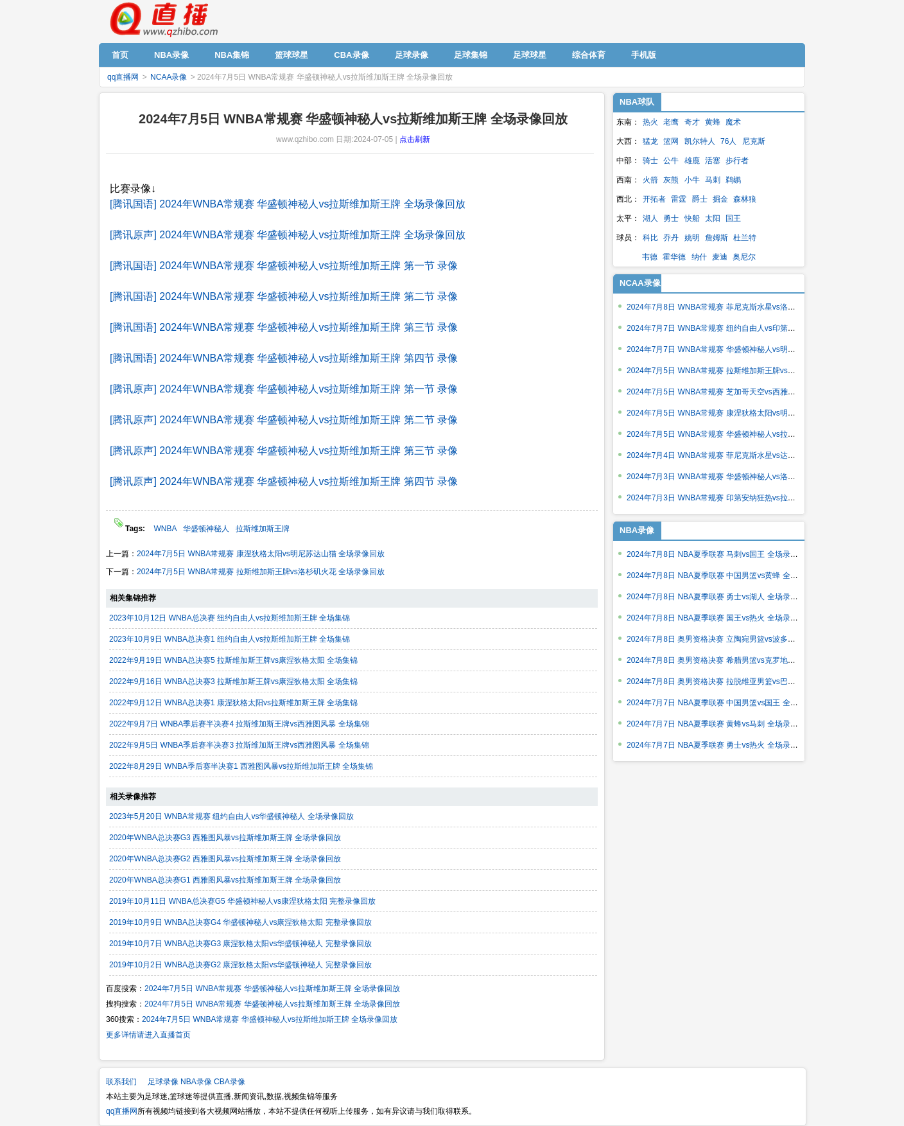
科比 (650, 237)
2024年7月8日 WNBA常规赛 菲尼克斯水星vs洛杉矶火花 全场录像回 (743, 307)
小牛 (692, 179)
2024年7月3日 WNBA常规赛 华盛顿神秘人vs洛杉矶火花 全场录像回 (743, 476)
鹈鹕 (733, 179)
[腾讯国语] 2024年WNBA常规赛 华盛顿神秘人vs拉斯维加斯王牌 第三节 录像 (284, 327)
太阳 (712, 218)
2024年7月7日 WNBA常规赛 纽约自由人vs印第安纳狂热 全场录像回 (743, 328)
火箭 (650, 179)
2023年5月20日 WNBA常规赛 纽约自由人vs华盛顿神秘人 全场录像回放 (231, 816)
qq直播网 (163, 20)
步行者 (737, 160)
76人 (728, 141)
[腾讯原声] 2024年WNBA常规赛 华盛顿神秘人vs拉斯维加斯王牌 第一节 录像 (284, 388)
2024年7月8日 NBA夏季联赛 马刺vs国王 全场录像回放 (720, 554)
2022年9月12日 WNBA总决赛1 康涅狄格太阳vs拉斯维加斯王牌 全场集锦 (233, 702)
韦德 (649, 256)
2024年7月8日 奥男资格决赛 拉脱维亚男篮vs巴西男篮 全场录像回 (739, 681)
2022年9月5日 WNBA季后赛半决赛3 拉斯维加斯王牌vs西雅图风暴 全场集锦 (239, 745)
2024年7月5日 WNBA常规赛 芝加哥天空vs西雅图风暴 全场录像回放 (743, 391)
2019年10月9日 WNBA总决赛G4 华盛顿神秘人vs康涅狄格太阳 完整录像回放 (240, 922)
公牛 (671, 160)
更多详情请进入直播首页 (148, 1034)
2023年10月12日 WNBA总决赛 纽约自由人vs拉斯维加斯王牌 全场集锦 (229, 617)
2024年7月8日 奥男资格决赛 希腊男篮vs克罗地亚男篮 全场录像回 (739, 660)
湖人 (650, 218)
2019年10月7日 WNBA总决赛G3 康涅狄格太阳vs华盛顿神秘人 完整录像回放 (240, 943)
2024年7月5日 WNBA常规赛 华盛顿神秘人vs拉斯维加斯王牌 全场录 (743, 434)
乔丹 (671, 237)
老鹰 (671, 122)
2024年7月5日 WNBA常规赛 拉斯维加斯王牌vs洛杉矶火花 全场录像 (743, 370)
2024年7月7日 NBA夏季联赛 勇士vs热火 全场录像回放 (720, 745)
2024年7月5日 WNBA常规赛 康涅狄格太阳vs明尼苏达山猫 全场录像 (743, 413)
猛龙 (650, 141)
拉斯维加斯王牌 (263, 528)
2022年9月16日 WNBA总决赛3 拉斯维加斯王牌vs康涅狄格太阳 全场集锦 (233, 681)
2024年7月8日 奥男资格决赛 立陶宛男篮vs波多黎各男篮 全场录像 (739, 639)
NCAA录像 (168, 77)
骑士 (650, 160)
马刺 (712, 179)
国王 (733, 218)
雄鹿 (692, 160)
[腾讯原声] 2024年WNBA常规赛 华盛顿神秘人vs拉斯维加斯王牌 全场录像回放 (287, 234)
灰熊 (671, 179)
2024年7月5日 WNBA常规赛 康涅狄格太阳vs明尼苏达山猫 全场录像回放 (261, 553)
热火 (650, 122)
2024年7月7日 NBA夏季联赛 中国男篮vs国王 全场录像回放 (728, 702)
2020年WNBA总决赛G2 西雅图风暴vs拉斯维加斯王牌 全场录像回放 (225, 858)
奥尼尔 (744, 256)
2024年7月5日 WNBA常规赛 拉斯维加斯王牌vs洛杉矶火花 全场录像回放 (261, 571)
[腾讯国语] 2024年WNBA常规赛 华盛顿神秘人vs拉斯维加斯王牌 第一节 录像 (284, 265)
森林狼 (744, 199)
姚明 (692, 237)
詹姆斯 (716, 237)
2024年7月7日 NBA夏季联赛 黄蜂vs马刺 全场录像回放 (720, 723)
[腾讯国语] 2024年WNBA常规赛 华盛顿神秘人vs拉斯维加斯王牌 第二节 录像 (284, 296)
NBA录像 (196, 1081)
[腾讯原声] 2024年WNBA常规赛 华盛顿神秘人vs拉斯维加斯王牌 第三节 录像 (284, 450)
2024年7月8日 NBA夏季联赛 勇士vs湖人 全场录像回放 (720, 596)
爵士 (700, 199)
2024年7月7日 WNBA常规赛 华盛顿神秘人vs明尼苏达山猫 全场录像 (743, 349)
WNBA (165, 528)
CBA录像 (229, 1081)
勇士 (671, 218)
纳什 (699, 256)
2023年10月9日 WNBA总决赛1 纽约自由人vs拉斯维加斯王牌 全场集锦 (229, 639)
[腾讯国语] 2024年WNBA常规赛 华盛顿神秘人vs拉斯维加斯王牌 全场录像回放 (287, 203)
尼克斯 (753, 141)
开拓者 (654, 199)
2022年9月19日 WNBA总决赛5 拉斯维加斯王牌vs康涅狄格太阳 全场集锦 (233, 660)
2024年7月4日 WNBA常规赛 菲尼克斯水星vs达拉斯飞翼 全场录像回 (743, 455)
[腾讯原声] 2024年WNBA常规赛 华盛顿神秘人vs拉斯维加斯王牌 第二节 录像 (284, 419)
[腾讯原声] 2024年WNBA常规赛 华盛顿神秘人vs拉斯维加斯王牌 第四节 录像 (284, 481)
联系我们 (121, 1081)
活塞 (712, 160)
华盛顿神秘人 (206, 528)
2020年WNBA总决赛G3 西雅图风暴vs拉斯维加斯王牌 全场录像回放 (225, 837)
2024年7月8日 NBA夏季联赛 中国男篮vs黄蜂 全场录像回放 (728, 575)
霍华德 (674, 256)
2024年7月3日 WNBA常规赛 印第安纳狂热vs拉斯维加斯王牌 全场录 (743, 497)
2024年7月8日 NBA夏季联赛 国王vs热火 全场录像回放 (720, 617)
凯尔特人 (699, 141)
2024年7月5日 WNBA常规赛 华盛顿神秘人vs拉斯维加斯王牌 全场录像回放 (272, 988)
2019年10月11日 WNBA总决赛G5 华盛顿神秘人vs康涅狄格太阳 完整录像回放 (242, 901)
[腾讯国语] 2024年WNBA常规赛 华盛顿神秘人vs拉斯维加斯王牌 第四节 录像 (284, 358)
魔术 (733, 122)
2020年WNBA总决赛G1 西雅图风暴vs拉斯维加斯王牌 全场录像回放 (225, 879)
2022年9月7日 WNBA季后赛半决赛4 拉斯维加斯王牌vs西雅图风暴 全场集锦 (239, 723)
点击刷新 (414, 139)
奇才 (692, 122)
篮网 (671, 141)
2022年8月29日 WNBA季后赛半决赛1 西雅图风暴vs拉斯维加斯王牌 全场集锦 (241, 766)
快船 (692, 218)
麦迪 (719, 256)
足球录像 (163, 1081)
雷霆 (678, 199)
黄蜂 (712, 122)
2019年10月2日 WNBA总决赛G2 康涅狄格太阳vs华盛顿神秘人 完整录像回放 (240, 964)
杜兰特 (744, 237)
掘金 (720, 199)
